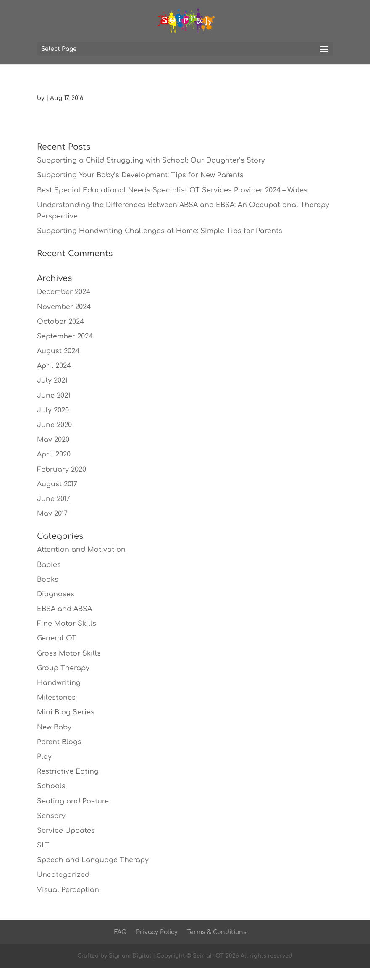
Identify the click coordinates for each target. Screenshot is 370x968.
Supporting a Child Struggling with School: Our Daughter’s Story (151, 160)
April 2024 (54, 366)
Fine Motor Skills (66, 623)
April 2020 (54, 454)
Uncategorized (63, 875)
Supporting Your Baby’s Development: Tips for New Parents (140, 175)
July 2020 (53, 410)
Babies (49, 565)
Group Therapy (63, 668)
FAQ (120, 932)
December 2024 (63, 292)
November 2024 (64, 307)
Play (44, 757)
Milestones (56, 697)
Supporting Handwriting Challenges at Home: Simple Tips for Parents (159, 231)
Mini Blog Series (65, 712)
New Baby (54, 727)
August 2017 (57, 484)
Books (47, 579)
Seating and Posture (73, 801)
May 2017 (52, 513)
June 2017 (53, 499)
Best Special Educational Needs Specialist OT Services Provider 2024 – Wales (172, 190)
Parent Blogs (59, 742)
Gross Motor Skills (69, 653)
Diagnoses (55, 594)
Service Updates (66, 830)
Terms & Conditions (217, 932)
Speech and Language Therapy (93, 860)
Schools (51, 786)
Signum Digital (130, 956)
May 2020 (53, 439)
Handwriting (59, 683)
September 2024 (65, 336)
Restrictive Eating (68, 771)
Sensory (51, 816)
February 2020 (61, 469)
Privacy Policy (157, 932)
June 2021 (54, 395)
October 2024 (60, 321)
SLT (43, 845)
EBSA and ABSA (64, 609)
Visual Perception (68, 890)
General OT (56, 638)
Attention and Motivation (81, 550)
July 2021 (52, 380)
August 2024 (58, 351)
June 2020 (54, 425)
